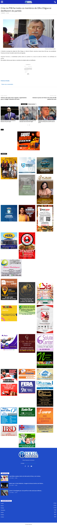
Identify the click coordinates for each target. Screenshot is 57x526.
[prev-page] (27, 125)
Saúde (2, 512)
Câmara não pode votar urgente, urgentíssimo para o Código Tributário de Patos (14, 98)
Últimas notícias (31, 104)
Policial (2, 507)
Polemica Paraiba (5, 80)
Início (2, 5)
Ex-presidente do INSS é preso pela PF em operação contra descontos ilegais (27, 121)
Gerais (2, 505)
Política (5, 5)
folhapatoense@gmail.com (30, 463)
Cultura (2, 517)
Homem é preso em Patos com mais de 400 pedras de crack (44, 98)
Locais (2, 503)
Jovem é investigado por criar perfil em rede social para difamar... (25, 490)
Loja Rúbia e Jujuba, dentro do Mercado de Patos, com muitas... (25, 476)
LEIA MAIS (24, 104)
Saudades (3, 510)
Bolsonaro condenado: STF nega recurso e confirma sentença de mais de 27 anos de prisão (46, 121)
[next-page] (29, 125)
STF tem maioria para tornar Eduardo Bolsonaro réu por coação (8, 121)
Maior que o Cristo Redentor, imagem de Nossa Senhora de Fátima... (26, 483)
